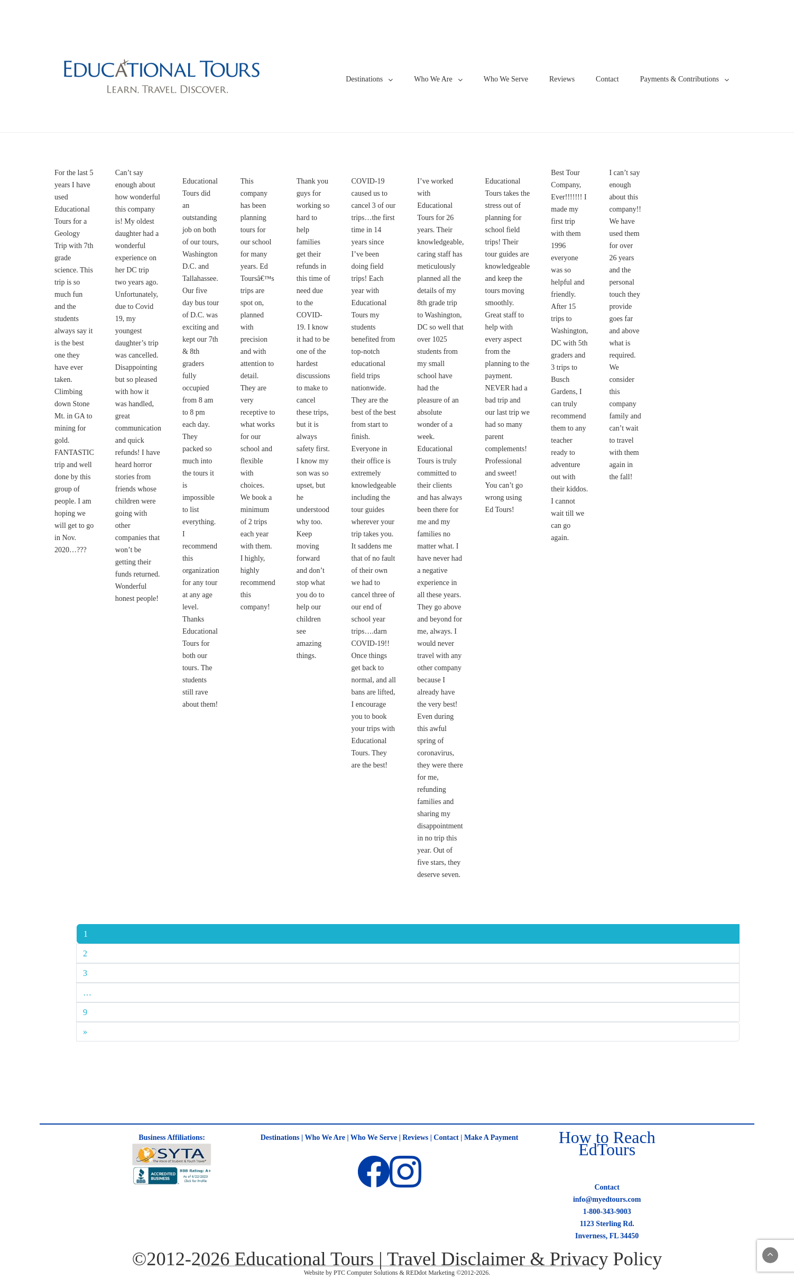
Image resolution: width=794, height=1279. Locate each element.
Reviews (562, 79)
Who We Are (433, 79)
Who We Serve (506, 79)
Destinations (364, 79)
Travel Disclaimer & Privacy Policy (524, 1258)
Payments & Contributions (679, 79)
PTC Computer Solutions (366, 1272)
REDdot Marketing (430, 1272)
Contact (607, 79)
